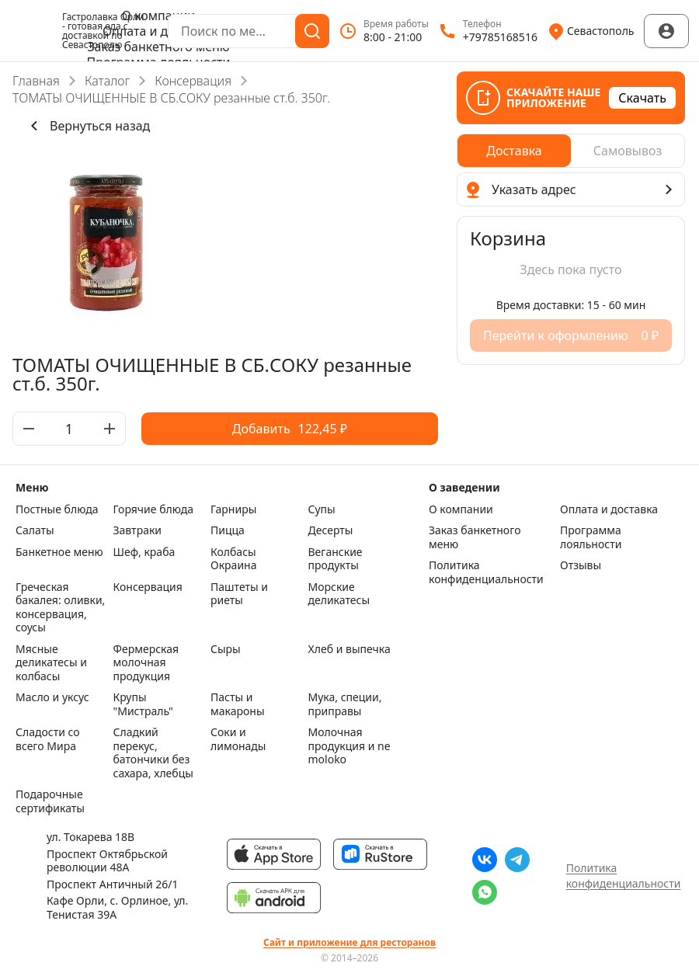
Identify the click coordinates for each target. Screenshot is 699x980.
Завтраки (137, 530)
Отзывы (580, 565)
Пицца (227, 530)
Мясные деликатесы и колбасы (51, 662)
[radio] (514, 150)
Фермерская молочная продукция (146, 662)
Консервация (193, 81)
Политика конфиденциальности (486, 572)
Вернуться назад (87, 125)
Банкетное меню (59, 552)
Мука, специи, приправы (345, 704)
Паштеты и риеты (239, 594)
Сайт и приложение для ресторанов (349, 943)
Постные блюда (57, 509)
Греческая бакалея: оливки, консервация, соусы (60, 607)
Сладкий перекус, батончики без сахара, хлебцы (153, 752)
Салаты (35, 530)
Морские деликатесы (339, 594)
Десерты (330, 530)
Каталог (107, 81)
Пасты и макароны (237, 704)
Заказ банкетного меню (158, 46)
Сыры (225, 649)
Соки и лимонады (238, 739)
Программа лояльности (590, 537)
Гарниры (233, 509)
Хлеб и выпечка (349, 649)
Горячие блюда (153, 509)
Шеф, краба (144, 552)
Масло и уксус (52, 697)
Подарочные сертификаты (50, 801)
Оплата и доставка (158, 31)
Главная (36, 81)
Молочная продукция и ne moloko (349, 745)
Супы (322, 509)
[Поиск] (312, 31)
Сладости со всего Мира (48, 739)
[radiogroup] (571, 151)
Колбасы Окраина (233, 558)
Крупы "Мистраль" (143, 704)
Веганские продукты (335, 558)
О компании (159, 15)
